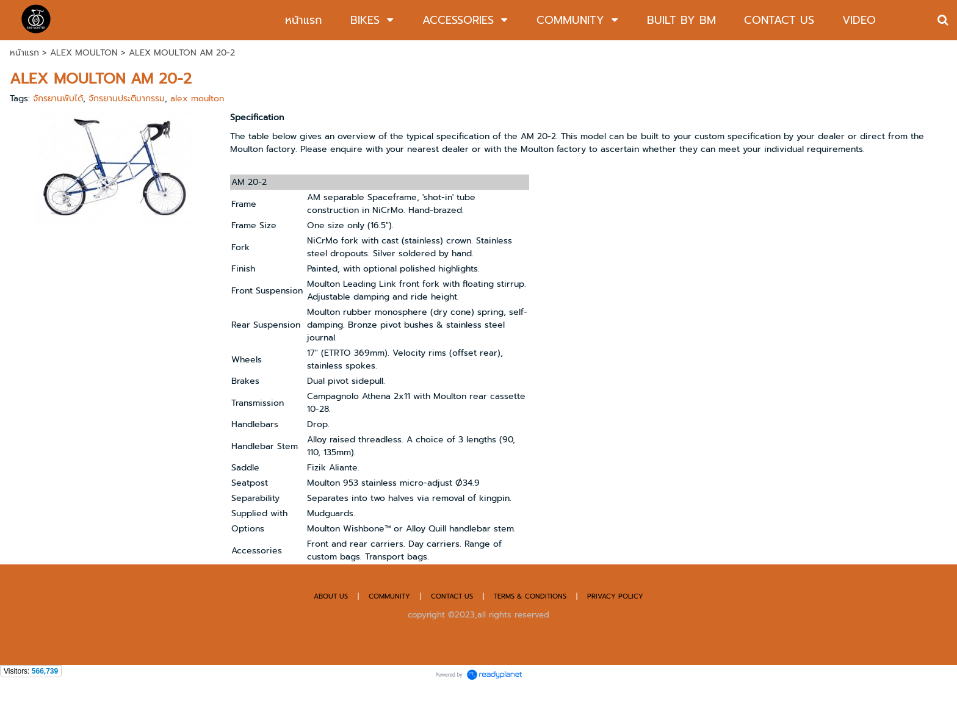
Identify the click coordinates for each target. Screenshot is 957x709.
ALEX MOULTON (84, 52)
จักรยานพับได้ (58, 98)
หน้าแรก (24, 52)
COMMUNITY (389, 596)
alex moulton (197, 98)
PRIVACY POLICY (615, 596)
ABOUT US (331, 596)
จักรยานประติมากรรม (126, 98)
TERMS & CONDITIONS (530, 596)
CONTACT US (453, 596)
